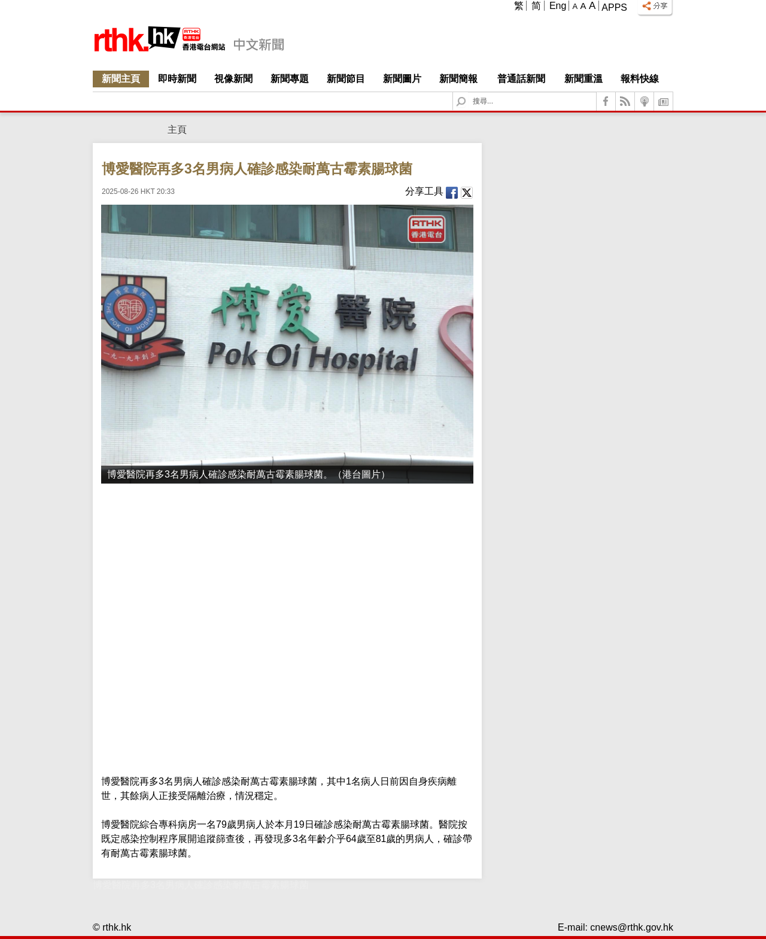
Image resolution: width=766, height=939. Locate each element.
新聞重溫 (583, 79)
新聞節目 (346, 79)
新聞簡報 (458, 79)
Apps (614, 7)
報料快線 (640, 79)
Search (468, 92)
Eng (557, 6)
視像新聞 (233, 79)
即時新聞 (177, 79)
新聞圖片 (402, 79)
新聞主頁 (121, 79)
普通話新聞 (521, 79)
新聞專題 (289, 79)
